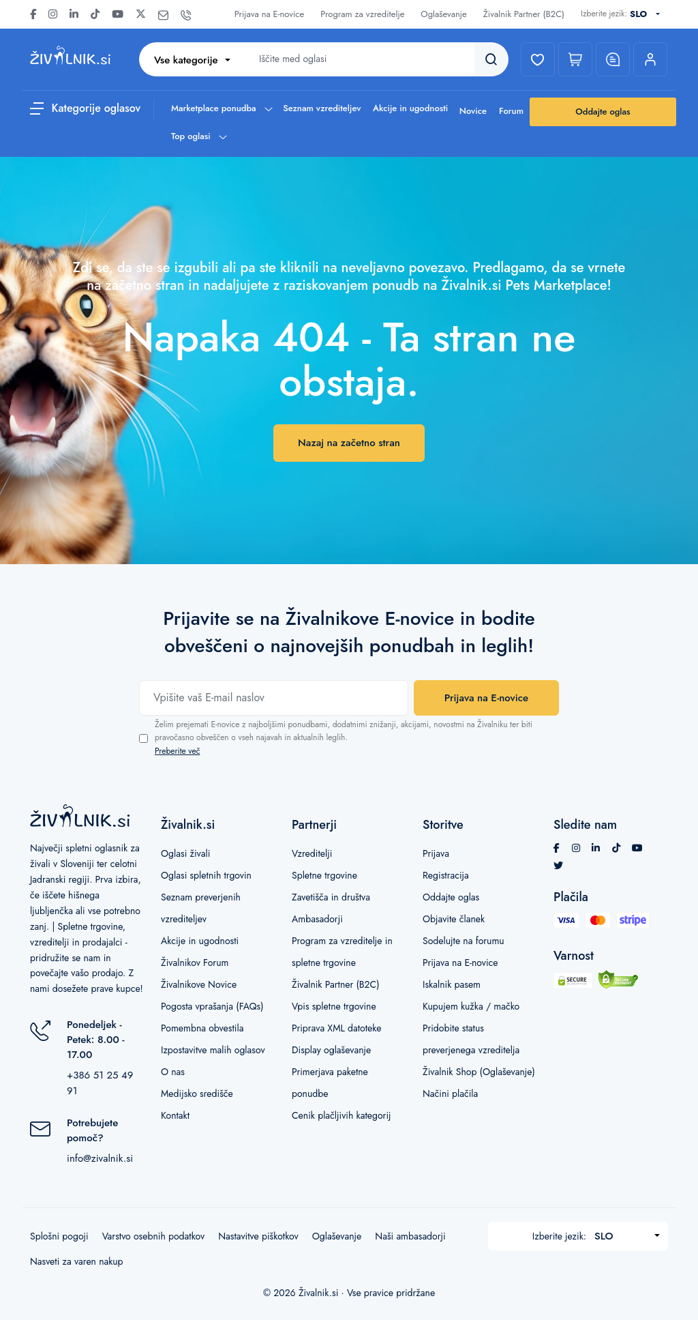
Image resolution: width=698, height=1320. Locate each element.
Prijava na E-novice (269, 14)
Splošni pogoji (59, 1236)
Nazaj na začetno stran (349, 442)
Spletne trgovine (324, 875)
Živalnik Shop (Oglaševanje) (479, 1072)
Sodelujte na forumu (463, 941)
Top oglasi (198, 136)
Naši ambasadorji (410, 1236)
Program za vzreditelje (362, 14)
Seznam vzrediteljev (322, 108)
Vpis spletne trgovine (334, 1006)
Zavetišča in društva (331, 897)
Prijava (436, 853)
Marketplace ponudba (221, 108)
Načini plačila (450, 1093)
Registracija (446, 875)
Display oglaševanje (331, 1050)
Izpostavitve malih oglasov (213, 1050)
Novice (473, 110)
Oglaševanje (443, 14)
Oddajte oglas (602, 111)
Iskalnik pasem (452, 984)
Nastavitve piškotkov (258, 1236)
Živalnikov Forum (194, 962)
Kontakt (175, 1115)
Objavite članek (454, 919)
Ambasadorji (317, 919)
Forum (511, 110)
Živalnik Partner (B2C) (523, 14)
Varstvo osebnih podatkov (153, 1236)
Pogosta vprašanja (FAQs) (212, 1006)
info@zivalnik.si (100, 1158)
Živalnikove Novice (199, 984)
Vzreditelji (312, 853)
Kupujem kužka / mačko (471, 1006)
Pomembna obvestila (202, 1028)
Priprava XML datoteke (336, 1028)
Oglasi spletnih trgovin (206, 875)
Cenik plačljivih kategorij (341, 1115)
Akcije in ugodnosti (410, 108)
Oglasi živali (185, 853)
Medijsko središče (197, 1093)
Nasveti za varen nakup (76, 1261)
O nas (173, 1072)
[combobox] (647, 14)
